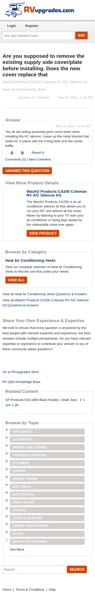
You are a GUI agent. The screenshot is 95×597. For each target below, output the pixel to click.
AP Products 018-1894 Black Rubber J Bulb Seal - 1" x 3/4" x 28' (45, 402)
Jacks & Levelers (27, 518)
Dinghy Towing (24, 479)
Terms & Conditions (30, 589)
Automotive (22, 439)
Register (31, 26)
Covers (18, 471)
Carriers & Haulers (29, 455)
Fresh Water (23, 502)
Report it (38, 152)
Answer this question (27, 171)
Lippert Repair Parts (30, 526)
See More (17, 549)
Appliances (22, 431)
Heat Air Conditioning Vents (30, 260)
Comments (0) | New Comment (28, 159)
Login (11, 26)
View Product (43, 233)
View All (16, 280)
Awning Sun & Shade (29, 447)
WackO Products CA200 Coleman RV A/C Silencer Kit (57, 193)
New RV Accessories (29, 541)
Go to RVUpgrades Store (21, 372)
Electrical (22, 486)
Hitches (19, 510)
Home (7, 589)
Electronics (23, 494)
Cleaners (20, 463)
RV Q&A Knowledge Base (21, 382)
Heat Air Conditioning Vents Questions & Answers (51, 294)
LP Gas (18, 534)
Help (52, 589)
